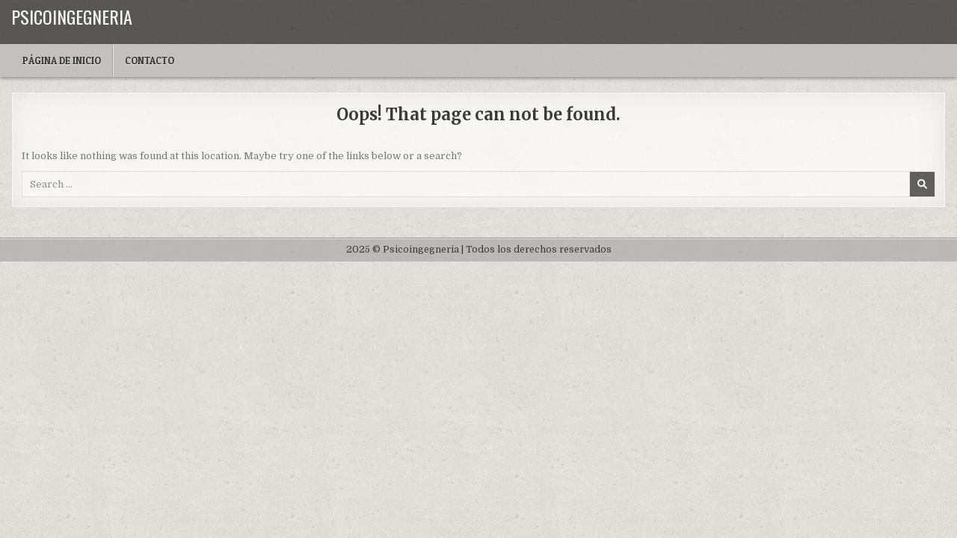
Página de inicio (61, 61)
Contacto (149, 61)
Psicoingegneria (71, 16)
